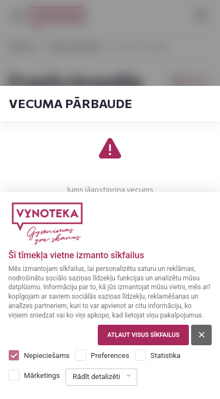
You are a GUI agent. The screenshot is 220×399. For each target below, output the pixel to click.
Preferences (110, 355)
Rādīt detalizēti (97, 376)
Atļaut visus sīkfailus (143, 335)
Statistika (166, 355)
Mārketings (42, 375)
